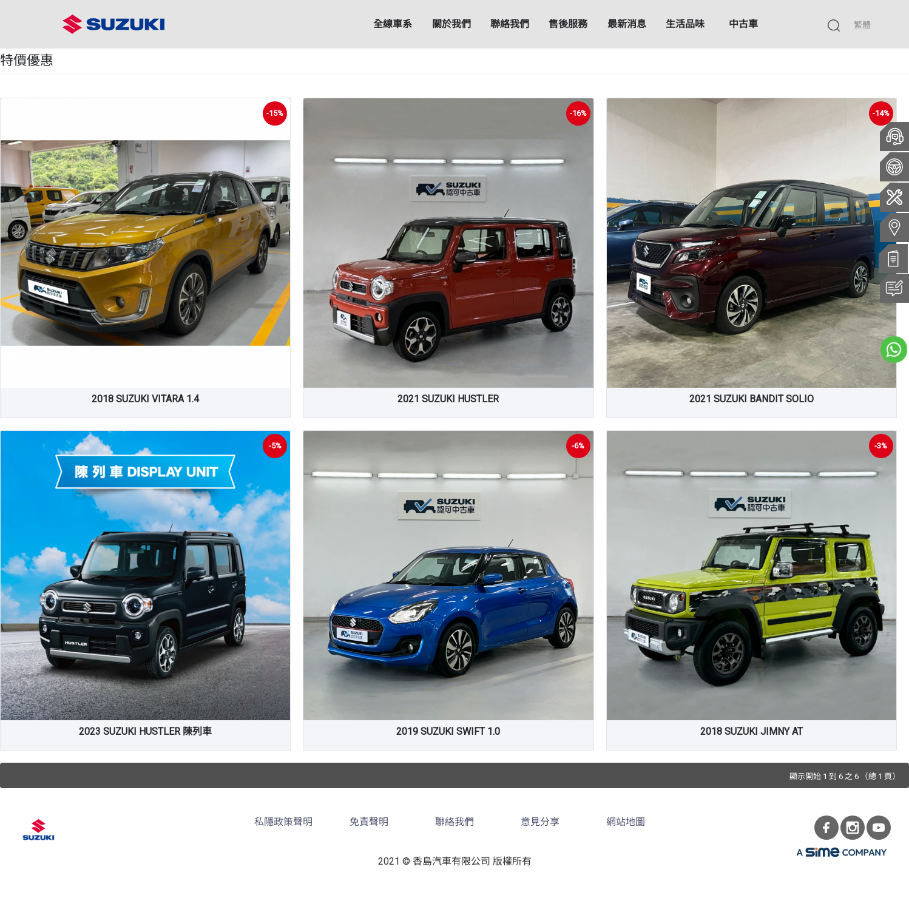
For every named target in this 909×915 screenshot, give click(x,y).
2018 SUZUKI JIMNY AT (751, 731)
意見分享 (540, 822)
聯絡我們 (454, 822)
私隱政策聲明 (283, 822)
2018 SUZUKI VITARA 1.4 (145, 399)
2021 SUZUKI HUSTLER (448, 399)
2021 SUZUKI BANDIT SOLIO (751, 399)
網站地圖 (625, 822)
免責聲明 (369, 822)
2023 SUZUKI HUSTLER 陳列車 (145, 731)
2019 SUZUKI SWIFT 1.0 (448, 731)
